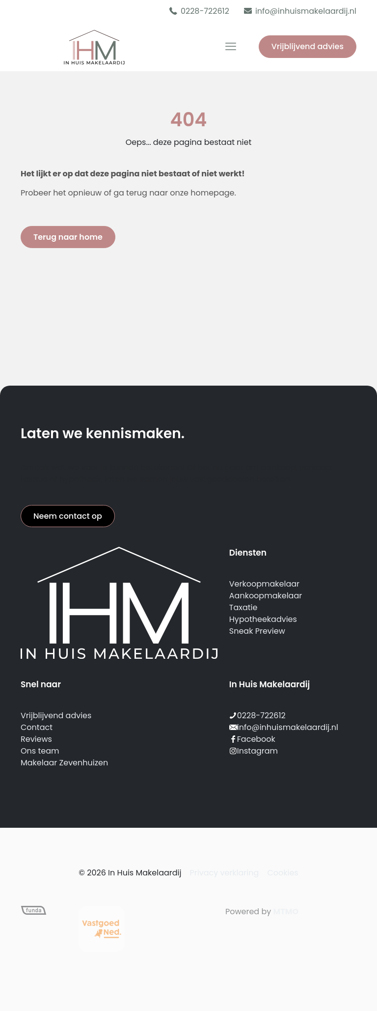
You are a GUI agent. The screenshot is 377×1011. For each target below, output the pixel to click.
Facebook (256, 739)
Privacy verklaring (224, 872)
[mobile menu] (230, 46)
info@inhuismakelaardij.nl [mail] (305, 11)
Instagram (257, 751)
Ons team (40, 751)
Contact (37, 727)
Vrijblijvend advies (307, 46)
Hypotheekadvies (263, 619)
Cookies (282, 872)
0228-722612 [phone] (205, 11)
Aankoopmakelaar (265, 595)
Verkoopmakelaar (264, 584)
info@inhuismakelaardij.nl (287, 727)
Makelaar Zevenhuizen (64, 762)
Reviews (36, 739)
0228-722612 (261, 715)
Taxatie (243, 607)
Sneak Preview (257, 631)
